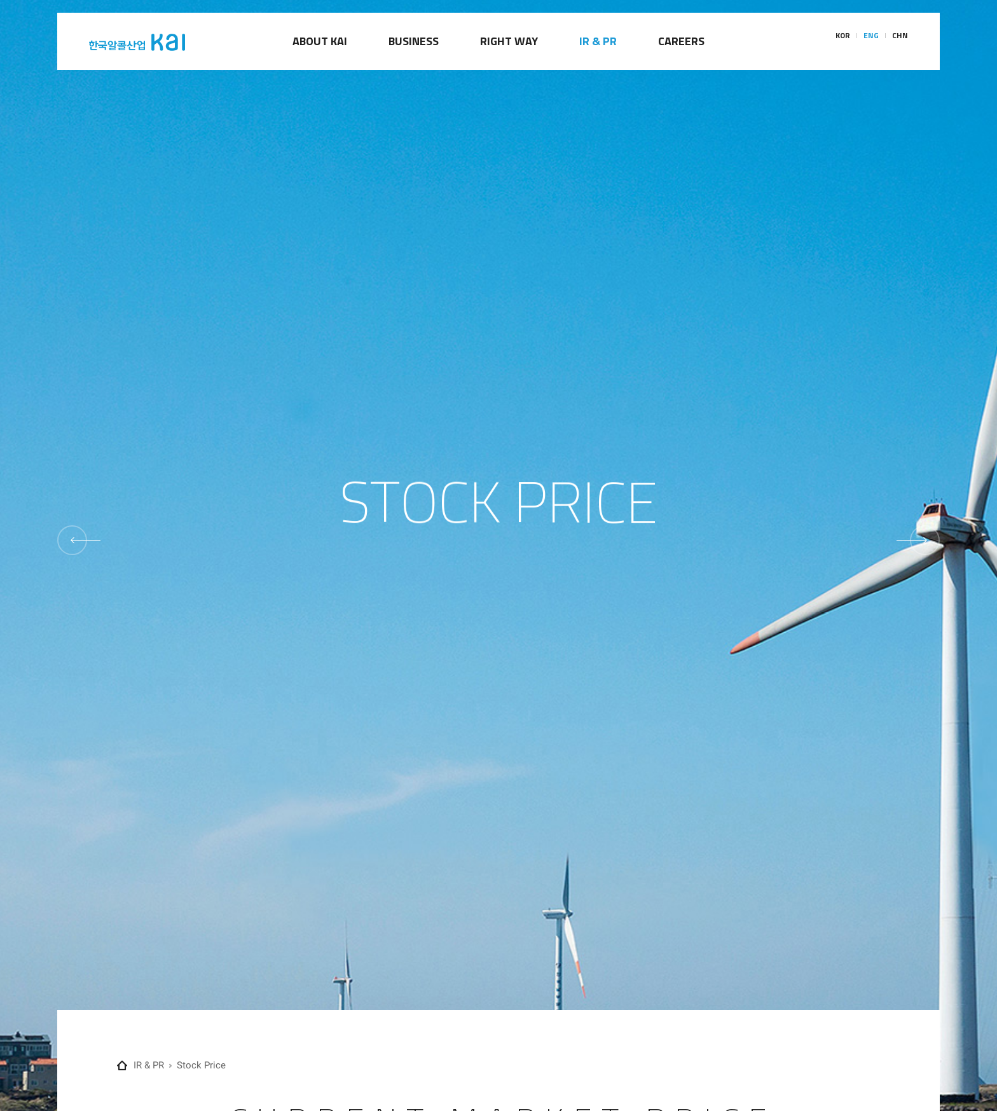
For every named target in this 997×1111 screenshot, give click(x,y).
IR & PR (149, 1065)
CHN (900, 42)
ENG (871, 42)
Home (122, 1065)
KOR (842, 42)
